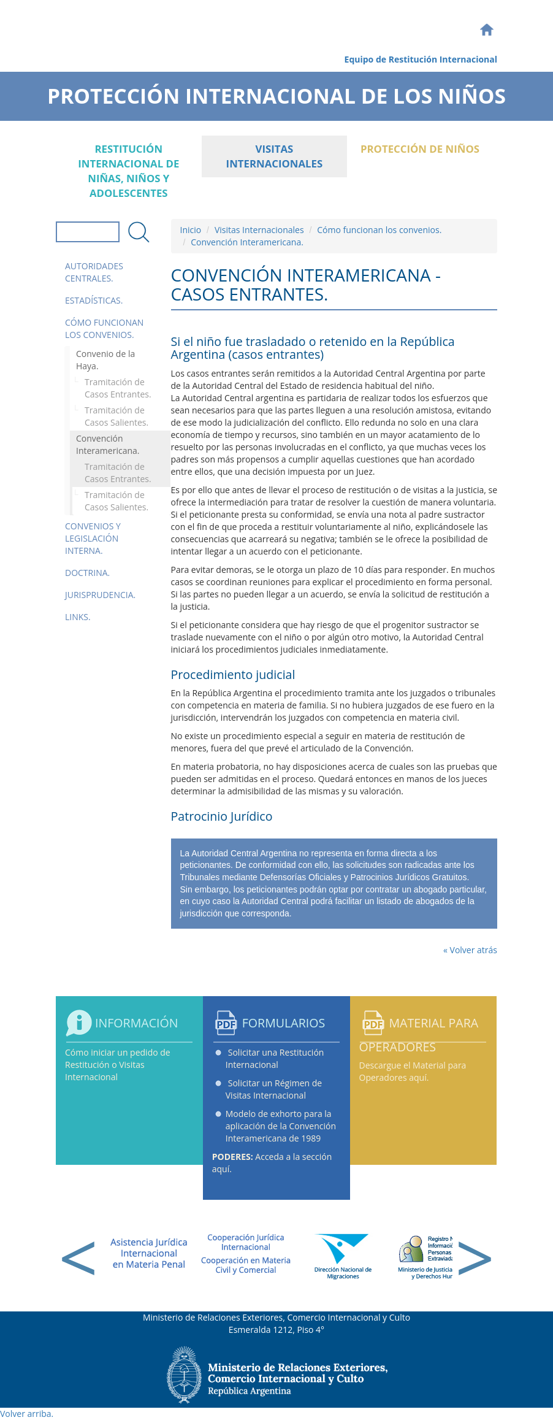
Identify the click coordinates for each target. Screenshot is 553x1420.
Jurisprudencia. (100, 595)
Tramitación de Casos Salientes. (116, 416)
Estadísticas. (94, 300)
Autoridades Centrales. (94, 272)
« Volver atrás (470, 950)
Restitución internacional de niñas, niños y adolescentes (128, 171)
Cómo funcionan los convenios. (104, 328)
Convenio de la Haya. (105, 360)
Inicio (191, 230)
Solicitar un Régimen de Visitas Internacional (274, 1089)
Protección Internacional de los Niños (276, 92)
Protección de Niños (419, 149)
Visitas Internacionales (274, 156)
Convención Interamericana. (107, 444)
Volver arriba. (26, 1413)
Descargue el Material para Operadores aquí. (413, 1071)
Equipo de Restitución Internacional (421, 59)
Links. (78, 617)
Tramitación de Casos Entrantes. (118, 388)
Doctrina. (87, 572)
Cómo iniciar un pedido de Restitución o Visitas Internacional (117, 1064)
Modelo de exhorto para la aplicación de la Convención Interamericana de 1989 (281, 1126)
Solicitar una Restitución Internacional (275, 1058)
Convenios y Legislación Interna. (93, 538)
